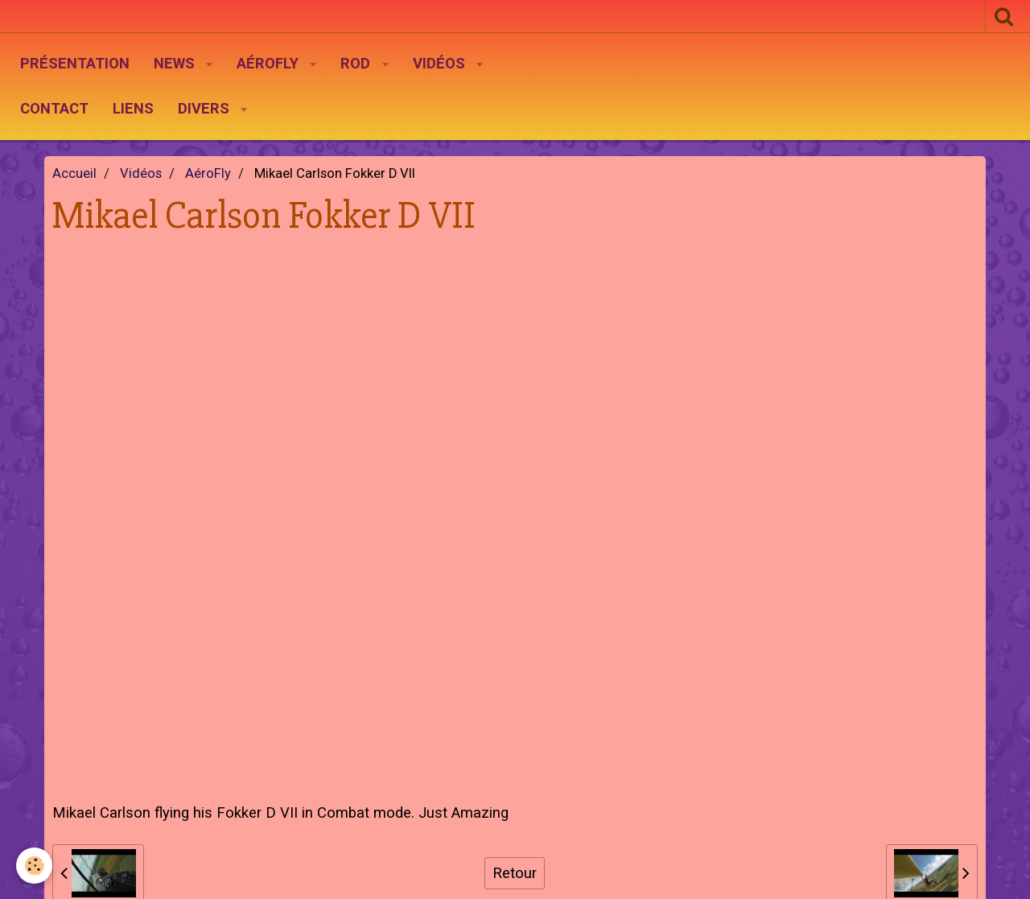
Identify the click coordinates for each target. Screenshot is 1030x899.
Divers (205, 109)
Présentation (75, 63)
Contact (54, 109)
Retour (514, 873)
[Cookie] (34, 865)
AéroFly (270, 63)
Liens (133, 109)
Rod (357, 63)
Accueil (74, 173)
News (176, 63)
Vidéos (441, 63)
